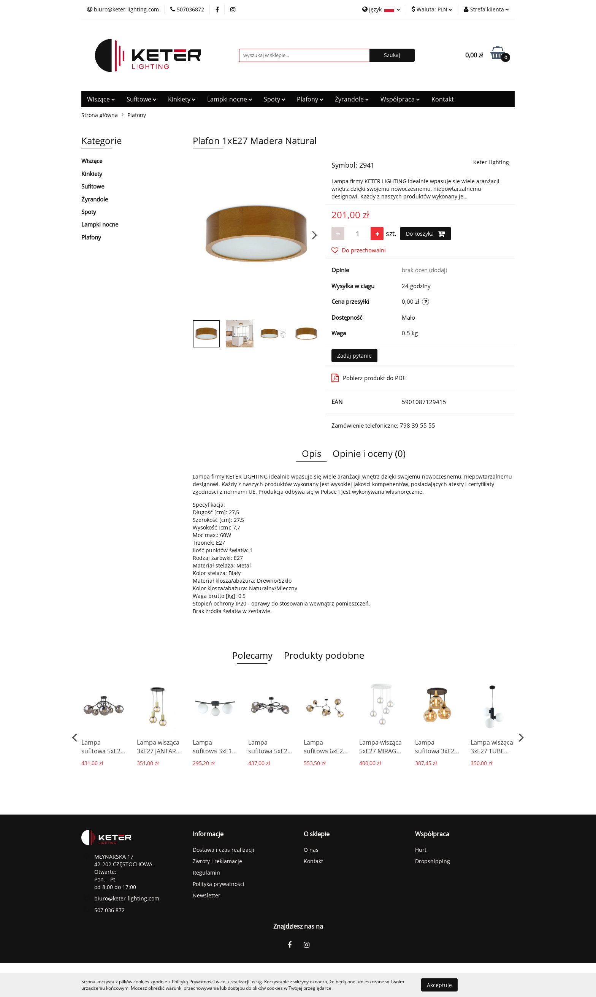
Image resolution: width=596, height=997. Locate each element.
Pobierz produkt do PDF (368, 378)
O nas (311, 849)
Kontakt (442, 99)
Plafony (310, 99)
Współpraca (400, 99)
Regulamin (206, 872)
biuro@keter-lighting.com (126, 898)
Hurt (420, 849)
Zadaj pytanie (354, 355)
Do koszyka (425, 234)
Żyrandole (352, 99)
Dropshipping (432, 861)
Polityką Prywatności (193, 981)
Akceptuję (439, 984)
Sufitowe (142, 99)
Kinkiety (182, 99)
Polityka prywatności (218, 884)
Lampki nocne (229, 99)
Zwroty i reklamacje (217, 861)
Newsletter (206, 895)
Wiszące (101, 99)
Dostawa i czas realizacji (223, 849)
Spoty (274, 99)
